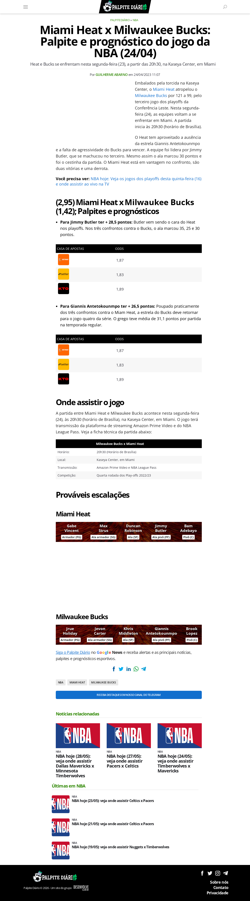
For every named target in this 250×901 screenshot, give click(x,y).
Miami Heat (163, 89)
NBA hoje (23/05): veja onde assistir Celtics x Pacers (113, 801)
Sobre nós (219, 882)
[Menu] (26, 6)
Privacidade (217, 892)
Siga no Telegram (225, 873)
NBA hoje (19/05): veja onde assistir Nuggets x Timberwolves (120, 847)
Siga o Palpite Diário (73, 652)
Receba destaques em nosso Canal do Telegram (128, 695)
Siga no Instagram (217, 873)
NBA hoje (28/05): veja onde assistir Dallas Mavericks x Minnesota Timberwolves (75, 766)
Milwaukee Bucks (151, 95)
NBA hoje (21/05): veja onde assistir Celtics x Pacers (113, 824)
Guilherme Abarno (112, 74)
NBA (135, 20)
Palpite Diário (120, 20)
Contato (220, 887)
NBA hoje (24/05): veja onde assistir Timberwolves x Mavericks (175, 763)
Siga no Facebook (202, 873)
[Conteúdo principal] (125, 450)
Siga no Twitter (210, 873)
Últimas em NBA (69, 786)
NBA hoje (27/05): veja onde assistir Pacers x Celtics (124, 761)
